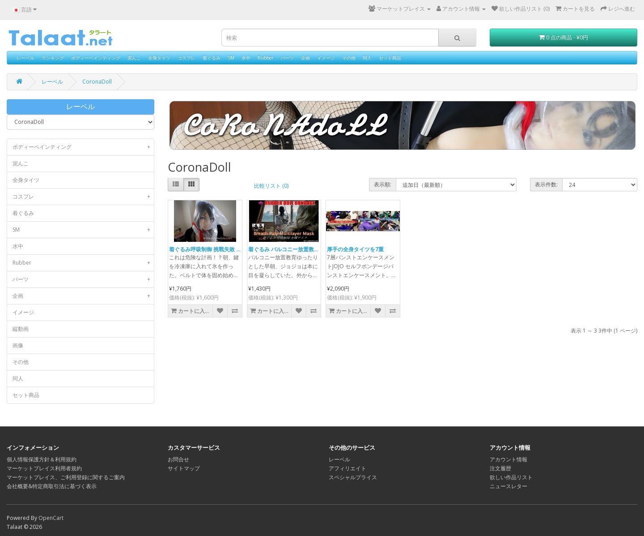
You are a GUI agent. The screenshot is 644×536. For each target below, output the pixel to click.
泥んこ (134, 58)
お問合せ (178, 459)
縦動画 (21, 329)
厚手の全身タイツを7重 (355, 249)
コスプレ (186, 58)
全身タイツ (159, 58)
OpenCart (51, 518)
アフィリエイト (347, 468)
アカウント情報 (508, 459)
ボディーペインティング (95, 58)
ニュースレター (508, 486)
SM (231, 58)
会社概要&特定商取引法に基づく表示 (52, 486)
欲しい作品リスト (511, 477)
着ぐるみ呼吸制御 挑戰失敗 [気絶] (210, 249)
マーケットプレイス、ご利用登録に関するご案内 (66, 477)
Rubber (265, 58)
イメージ (326, 58)
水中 (246, 58)
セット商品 (390, 58)
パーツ (287, 58)
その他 (349, 58)
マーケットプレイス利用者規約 (44, 468)
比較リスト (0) (271, 186)
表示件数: (546, 184)
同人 (367, 58)
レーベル (25, 58)
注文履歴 (500, 468)
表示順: (382, 184)
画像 (18, 345)
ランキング (53, 58)
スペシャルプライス (353, 477)
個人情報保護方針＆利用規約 (41, 459)
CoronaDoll (97, 81)
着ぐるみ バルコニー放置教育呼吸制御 (294, 249)
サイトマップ (184, 468)
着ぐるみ (211, 58)
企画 (305, 58)
